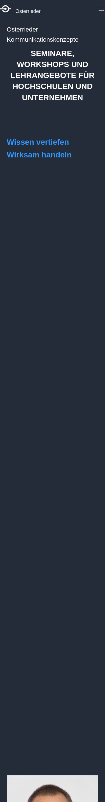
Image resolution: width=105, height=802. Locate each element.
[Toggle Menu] (100, 9)
